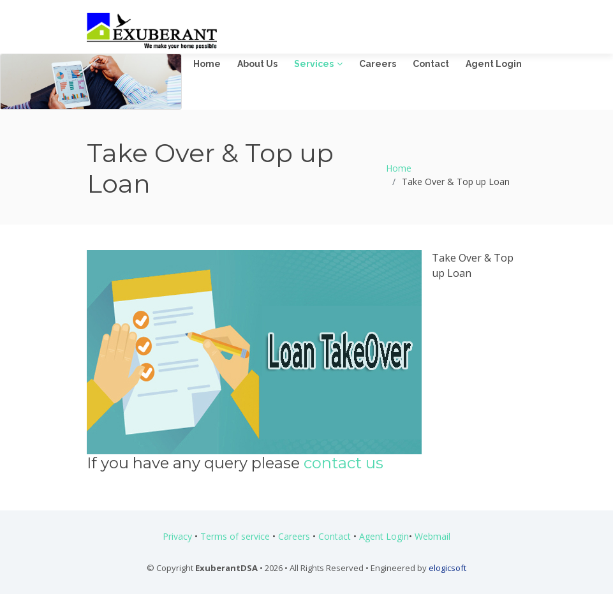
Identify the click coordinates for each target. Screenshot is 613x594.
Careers (377, 64)
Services (314, 64)
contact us (343, 463)
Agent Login (494, 64)
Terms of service (235, 536)
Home (207, 64)
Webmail (432, 536)
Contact (431, 64)
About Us (257, 64)
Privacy (177, 536)
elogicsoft (447, 568)
